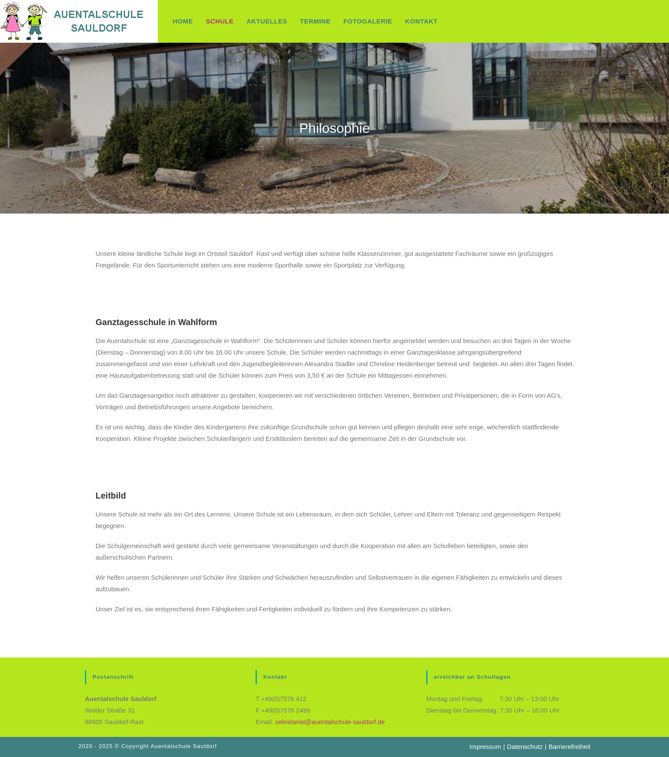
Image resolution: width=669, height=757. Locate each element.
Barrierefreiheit (569, 746)
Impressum (485, 746)
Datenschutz (524, 746)
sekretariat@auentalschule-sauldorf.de (330, 721)
